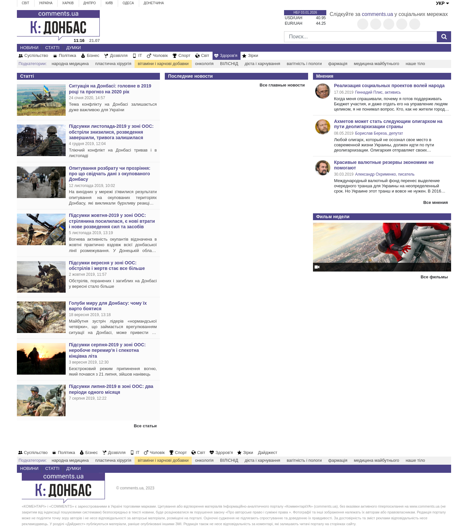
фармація (337, 63)
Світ (25, 3)
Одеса (128, 3)
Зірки (253, 55)
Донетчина (154, 3)
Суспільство (36, 55)
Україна (46, 3)
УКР (440, 3)
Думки (73, 47)
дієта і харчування (262, 63)
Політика (67, 55)
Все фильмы (434, 276)
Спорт (184, 55)
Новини (29, 47)
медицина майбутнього (376, 63)
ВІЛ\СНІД (229, 63)
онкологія (204, 63)
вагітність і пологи (304, 63)
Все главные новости (282, 85)
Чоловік (160, 55)
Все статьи (145, 425)
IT (140, 55)
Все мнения (435, 202)
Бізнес (93, 55)
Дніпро (90, 3)
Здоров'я (229, 55)
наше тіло (415, 63)
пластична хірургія (113, 63)
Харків (67, 3)
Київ (109, 3)
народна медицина (70, 63)
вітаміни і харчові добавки (163, 63)
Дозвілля (118, 55)
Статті (52, 47)
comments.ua (377, 14)
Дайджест (267, 452)
